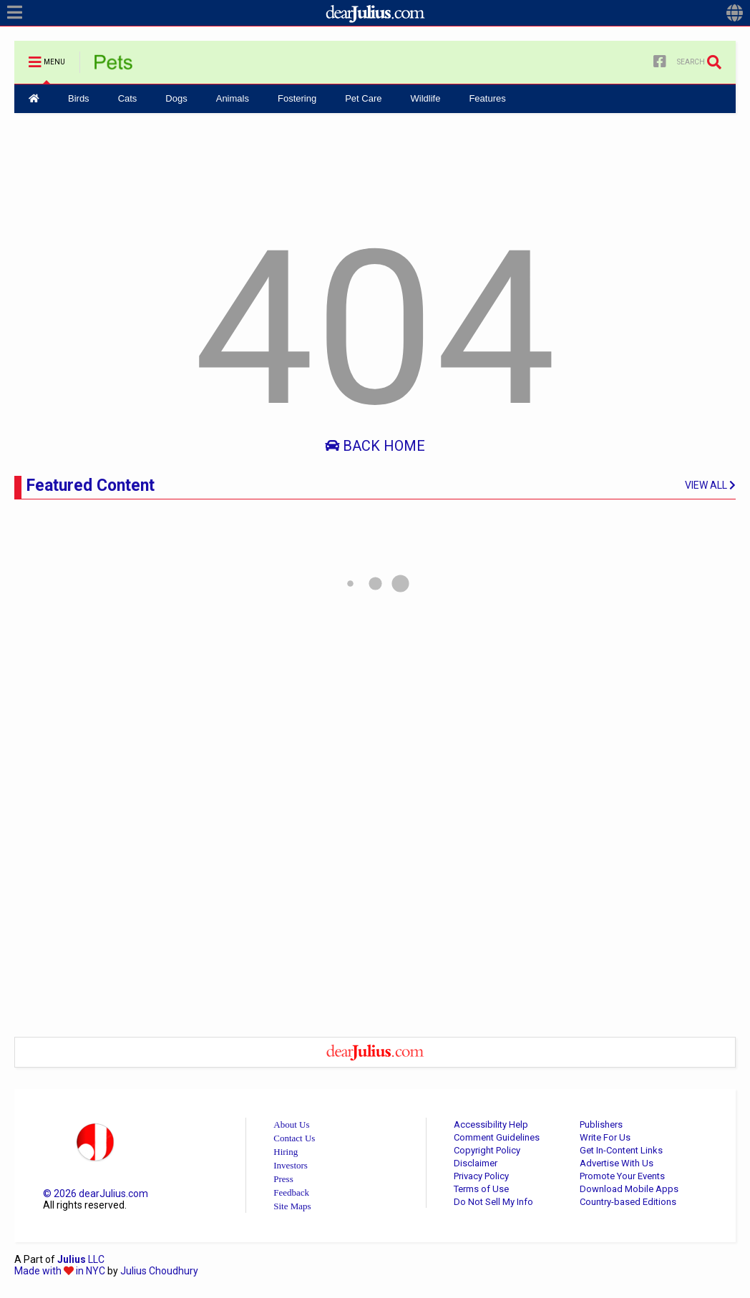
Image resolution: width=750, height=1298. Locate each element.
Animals (232, 98)
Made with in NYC (59, 1271)
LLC (80, 1259)
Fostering (297, 98)
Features (487, 98)
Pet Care (363, 98)
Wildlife (425, 98)
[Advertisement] (375, 167)
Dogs (176, 98)
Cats (127, 98)
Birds (78, 98)
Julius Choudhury (159, 1271)
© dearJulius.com (95, 1193)
